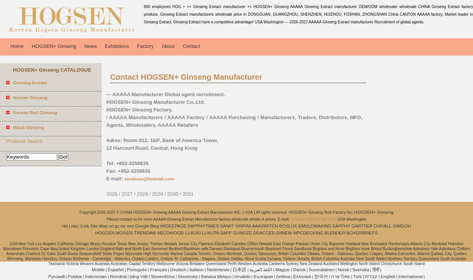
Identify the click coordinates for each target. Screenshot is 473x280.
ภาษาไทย (340, 276)
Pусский (56, 276)
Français (158, 269)
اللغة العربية (260, 269)
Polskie (75, 276)
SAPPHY (342, 226)
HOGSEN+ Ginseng (54, 46)
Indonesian (96, 276)
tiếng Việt (139, 276)
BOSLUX (288, 226)
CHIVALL (383, 226)
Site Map (98, 226)
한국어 (321, 276)
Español (116, 269)
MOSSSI (124, 233)
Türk (357, 276)
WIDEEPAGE (173, 226)
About (168, 46)
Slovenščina (163, 276)
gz (117, 226)
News (90, 46)
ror (123, 226)
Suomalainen (322, 269)
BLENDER (335, 233)
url (111, 226)
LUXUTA (210, 233)
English (388, 276)
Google (142, 226)
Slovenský (188, 276)
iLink (84, 226)
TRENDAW (145, 233)
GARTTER (361, 226)
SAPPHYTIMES (203, 226)
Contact (191, 46)
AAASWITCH (265, 226)
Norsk (343, 269)
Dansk (299, 269)
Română (118, 276)
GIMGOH (401, 226)
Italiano (197, 269)
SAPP (226, 233)
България (263, 276)
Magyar (282, 269)
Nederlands (218, 269)
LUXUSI (193, 233)
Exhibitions (117, 46)
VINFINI (243, 226)
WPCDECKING (308, 233)
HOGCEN (104, 233)
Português (137, 269)
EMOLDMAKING (314, 226)
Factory (145, 46)
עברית (371, 276)
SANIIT (227, 226)
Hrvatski (242, 276)
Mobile (98, 269)
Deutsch (178, 269)
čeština (283, 276)
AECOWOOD (170, 233)
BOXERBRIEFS (362, 233)
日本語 (239, 269)
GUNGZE (242, 233)
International (410, 276)
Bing (154, 226)
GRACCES (264, 233)
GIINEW (284, 233)
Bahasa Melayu (216, 276)
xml (130, 226)
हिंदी (375, 269)
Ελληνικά (302, 276)
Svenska (360, 269)
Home (17, 46)
